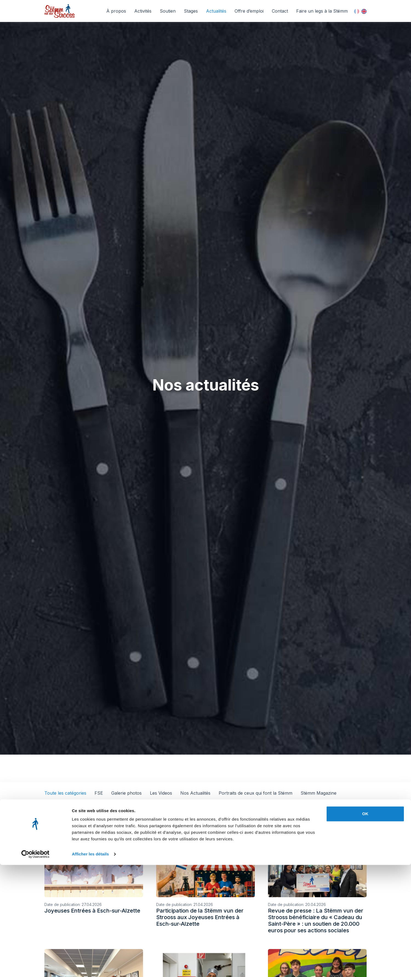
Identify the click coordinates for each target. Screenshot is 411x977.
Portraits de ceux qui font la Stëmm (255, 793)
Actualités (216, 11)
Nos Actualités (195, 793)
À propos (116, 11)
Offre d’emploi (249, 11)
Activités (143, 11)
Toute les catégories (65, 793)
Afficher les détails (90, 966)
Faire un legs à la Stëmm (322, 11)
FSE (99, 793)
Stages (191, 11)
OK (365, 926)
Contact (280, 11)
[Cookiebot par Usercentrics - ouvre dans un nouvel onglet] (35, 966)
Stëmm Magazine (318, 793)
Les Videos (161, 793)
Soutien (168, 11)
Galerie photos (126, 793)
